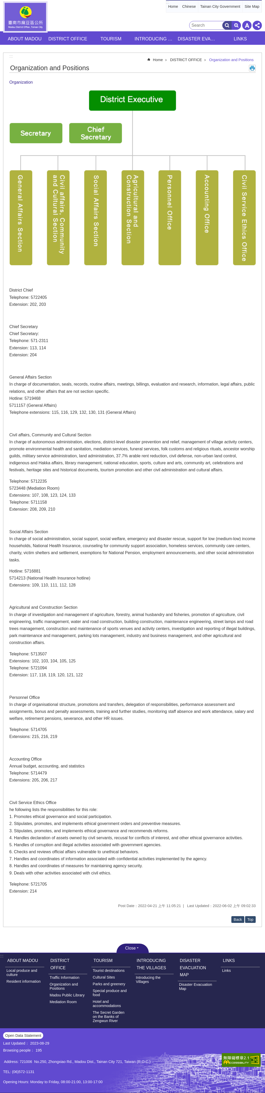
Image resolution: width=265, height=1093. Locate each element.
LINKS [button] (240, 38)
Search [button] (227, 25)
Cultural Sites (104, 977)
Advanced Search (236, 25)
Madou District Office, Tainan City (25, 17)
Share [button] (257, 25)
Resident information (23, 981)
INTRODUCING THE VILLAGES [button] (155, 38)
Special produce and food (110, 993)
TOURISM (102, 960)
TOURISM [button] (110, 38)
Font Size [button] (247, 25)
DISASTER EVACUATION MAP (193, 967)
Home (173, 6)
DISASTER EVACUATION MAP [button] (198, 38)
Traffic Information (64, 977)
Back (238, 919)
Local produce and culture (21, 972)
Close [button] (130, 948)
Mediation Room (63, 1002)
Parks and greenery (109, 984)
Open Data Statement (23, 1035)
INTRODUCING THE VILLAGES (151, 964)
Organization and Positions (231, 60)
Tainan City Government (220, 6)
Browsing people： (18, 1050)
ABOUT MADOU (22, 960)
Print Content (252, 68)
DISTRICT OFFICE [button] (67, 38)
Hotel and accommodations (107, 1004)
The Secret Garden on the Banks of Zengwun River (108, 1016)
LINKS (229, 960)
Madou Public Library (67, 995)
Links (226, 970)
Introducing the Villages (148, 979)
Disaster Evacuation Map (195, 986)
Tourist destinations (108, 970)
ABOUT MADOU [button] (25, 38)
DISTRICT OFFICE (186, 60)
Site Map (252, 6)
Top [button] (250, 919)
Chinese (189, 6)
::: (167, 2)
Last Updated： (16, 1043)
